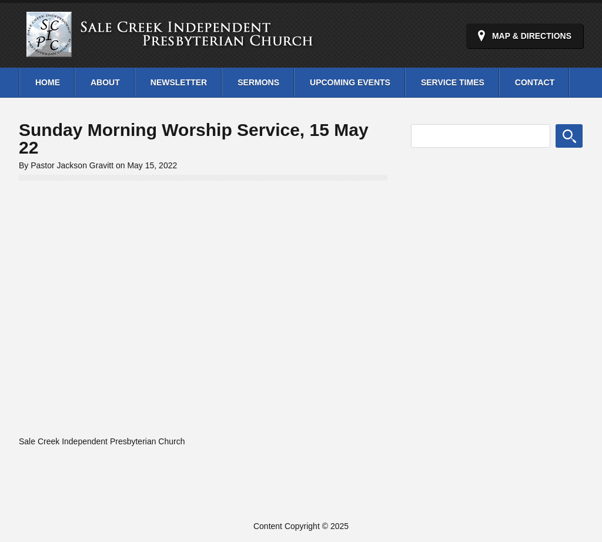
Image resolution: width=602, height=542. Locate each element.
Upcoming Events (350, 82)
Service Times (452, 82)
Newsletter (178, 82)
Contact (534, 82)
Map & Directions (531, 36)
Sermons (258, 82)
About (105, 82)
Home (47, 82)
